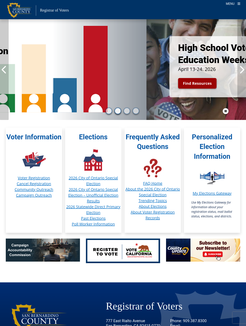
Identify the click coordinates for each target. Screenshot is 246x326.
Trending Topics (153, 200)
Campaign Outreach (34, 195)
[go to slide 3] (127, 111)
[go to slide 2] (118, 111)
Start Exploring (47, 80)
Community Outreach (34, 189)
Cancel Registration (34, 183)
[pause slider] (226, 111)
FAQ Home (152, 183)
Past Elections (93, 218)
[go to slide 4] (136, 111)
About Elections (152, 206)
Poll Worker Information (93, 224)
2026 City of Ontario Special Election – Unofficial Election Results (93, 195)
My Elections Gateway (212, 193)
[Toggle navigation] (233, 3)
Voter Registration (34, 177)
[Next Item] (241, 69)
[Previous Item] (4, 69)
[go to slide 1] (109, 111)
